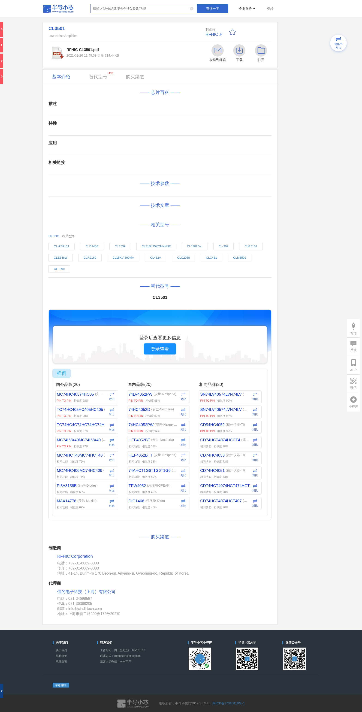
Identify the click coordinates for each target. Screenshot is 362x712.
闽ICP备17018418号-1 (228, 703)
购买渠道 (135, 76)
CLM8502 (239, 257)
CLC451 (211, 257)
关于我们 (61, 650)
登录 (270, 8)
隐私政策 (61, 655)
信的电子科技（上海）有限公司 (86, 591)
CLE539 (120, 246)
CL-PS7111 (61, 246)
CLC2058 (183, 257)
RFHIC (211, 34)
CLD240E (91, 246)
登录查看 (160, 348)
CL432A (155, 257)
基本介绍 (61, 76)
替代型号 (101, 75)
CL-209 (224, 246)
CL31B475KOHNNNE (156, 246)
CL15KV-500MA (123, 257)
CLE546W (60, 257)
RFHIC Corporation (75, 556)
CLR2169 (90, 257)
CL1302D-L (194, 246)
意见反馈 (61, 661)
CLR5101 (250, 246)
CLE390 (59, 269)
